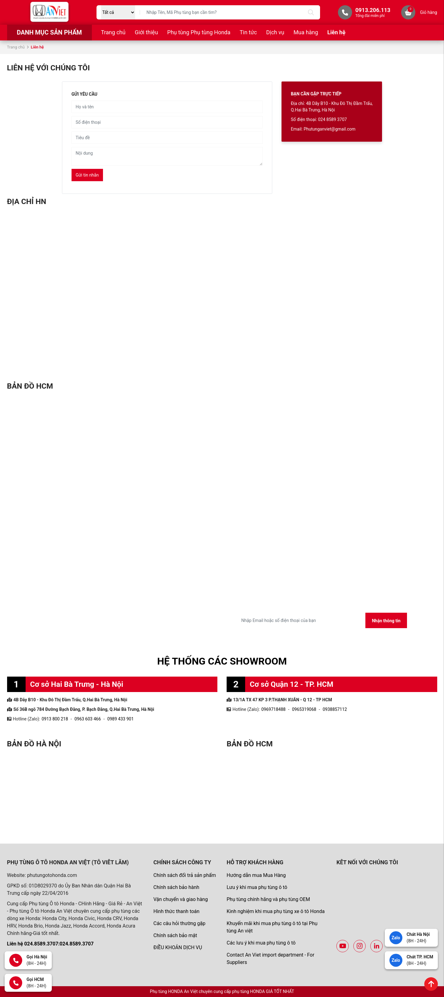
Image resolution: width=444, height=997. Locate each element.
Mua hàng (306, 32)
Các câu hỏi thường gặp (179, 923)
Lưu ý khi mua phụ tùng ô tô (257, 887)
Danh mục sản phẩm (49, 32)
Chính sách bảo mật (175, 935)
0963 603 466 (87, 718)
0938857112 (335, 709)
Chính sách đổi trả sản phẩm (184, 875)
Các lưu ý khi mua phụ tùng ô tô (261, 943)
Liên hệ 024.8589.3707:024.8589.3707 (50, 944)
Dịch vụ (275, 32)
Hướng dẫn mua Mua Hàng (256, 875)
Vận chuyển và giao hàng (180, 899)
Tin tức (248, 32)
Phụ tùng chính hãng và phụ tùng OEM (268, 899)
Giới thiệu (146, 32)
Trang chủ (113, 32)
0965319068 (304, 709)
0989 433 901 (120, 718)
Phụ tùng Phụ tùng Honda (198, 32)
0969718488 (273, 709)
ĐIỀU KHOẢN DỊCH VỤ (177, 947)
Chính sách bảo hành (176, 887)
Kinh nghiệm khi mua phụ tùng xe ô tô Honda (276, 911)
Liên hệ (336, 32)
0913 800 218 (55, 718)
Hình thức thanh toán (176, 911)
